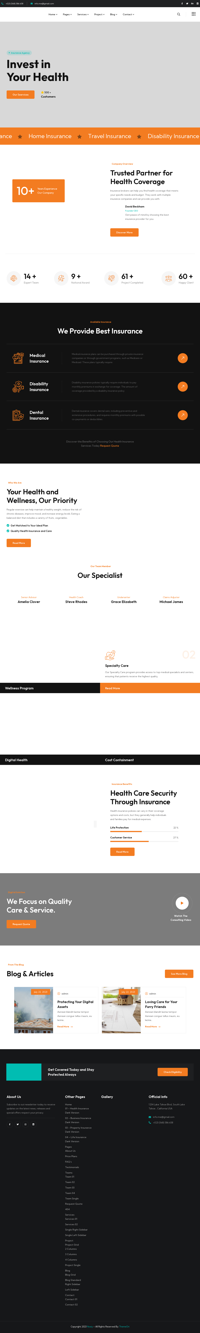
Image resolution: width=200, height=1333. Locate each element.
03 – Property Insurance (78, 1127)
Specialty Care (117, 665)
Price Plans (71, 1156)
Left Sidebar (72, 1289)
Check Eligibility (173, 1072)
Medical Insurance (39, 358)
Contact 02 (71, 1304)
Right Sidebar (72, 1284)
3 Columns (71, 1254)
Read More (19, 543)
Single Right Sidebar (76, 1229)
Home (52, 14)
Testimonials (72, 1167)
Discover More (124, 232)
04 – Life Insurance (75, 1137)
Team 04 (70, 1193)
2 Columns (71, 1248)
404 (67, 1209)
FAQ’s (68, 1161)
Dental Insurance (39, 415)
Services (82, 14)
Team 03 (69, 1187)
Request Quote (109, 445)
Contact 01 (71, 1299)
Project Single (73, 1265)
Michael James (171, 602)
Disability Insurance (39, 386)
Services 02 (71, 1224)
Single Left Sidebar (75, 1235)
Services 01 (71, 1218)
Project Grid (72, 1244)
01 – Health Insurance (77, 1108)
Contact (127, 14)
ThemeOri (124, 1326)
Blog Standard (73, 1280)
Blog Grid (70, 1274)
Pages (66, 14)
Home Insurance (55, 136)
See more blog (179, 973)
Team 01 (69, 1176)
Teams (68, 1172)
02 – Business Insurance (78, 1118)
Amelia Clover (29, 602)
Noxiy (90, 1326)
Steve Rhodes (76, 602)
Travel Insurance (114, 136)
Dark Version (72, 1112)
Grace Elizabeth (124, 602)
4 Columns (71, 1259)
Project (98, 14)
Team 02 (70, 1182)
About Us (70, 1150)
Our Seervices (20, 94)
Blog (112, 14)
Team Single (72, 1198)
